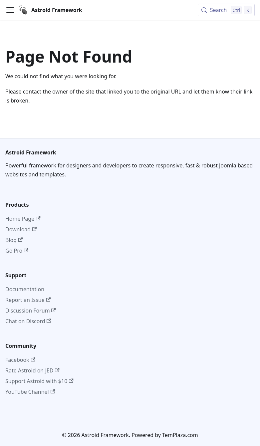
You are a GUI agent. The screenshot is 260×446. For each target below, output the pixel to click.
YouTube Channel (30, 391)
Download (21, 229)
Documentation (24, 289)
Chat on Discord (28, 321)
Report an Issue (28, 300)
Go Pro (16, 250)
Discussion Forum (30, 310)
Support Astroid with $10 (39, 381)
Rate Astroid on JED (32, 370)
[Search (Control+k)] (226, 10)
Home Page (23, 218)
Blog (14, 240)
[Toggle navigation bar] (10, 10)
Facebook (20, 359)
